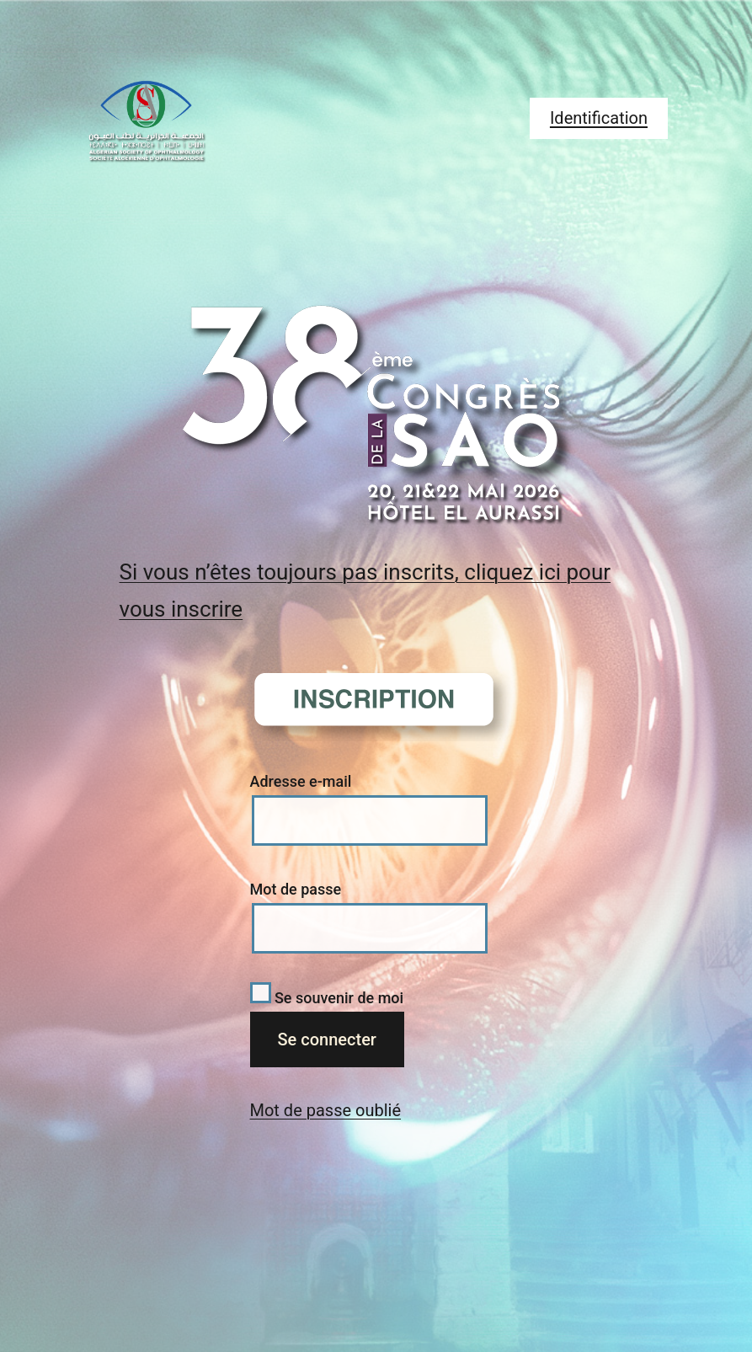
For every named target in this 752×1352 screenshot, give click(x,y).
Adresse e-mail (301, 781)
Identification (599, 118)
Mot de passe (296, 889)
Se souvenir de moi (327, 998)
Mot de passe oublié (326, 1110)
